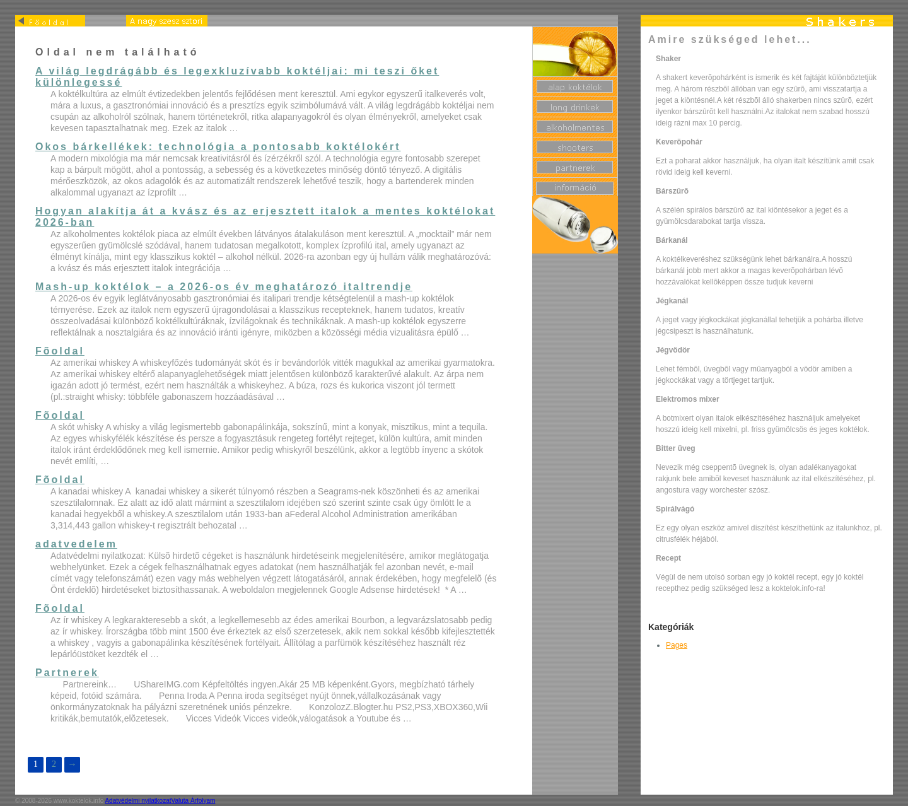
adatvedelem (76, 544)
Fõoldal (59, 351)
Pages (676, 645)
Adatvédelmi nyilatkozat (138, 800)
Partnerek (67, 672)
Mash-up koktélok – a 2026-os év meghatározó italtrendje (223, 286)
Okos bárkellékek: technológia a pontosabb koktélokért (218, 146)
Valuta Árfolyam (194, 800)
